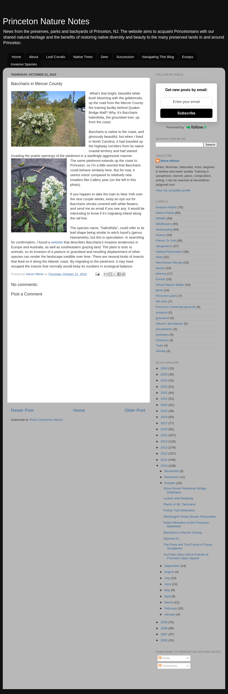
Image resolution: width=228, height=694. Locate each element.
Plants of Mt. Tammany (179, 504)
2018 (164, 417)
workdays (162, 334)
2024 (164, 380)
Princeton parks (166, 296)
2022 (164, 392)
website (57, 242)
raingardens (164, 246)
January (170, 614)
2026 (164, 368)
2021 (164, 398)
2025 (164, 374)
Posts (164, 658)
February (171, 608)
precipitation (164, 329)
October (170, 483)
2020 (164, 405)
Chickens (162, 340)
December (172, 471)
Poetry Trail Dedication (179, 510)
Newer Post (22, 410)
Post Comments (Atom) (46, 419)
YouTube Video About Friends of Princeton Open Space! (186, 556)
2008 (164, 628)
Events (160, 279)
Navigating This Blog (158, 57)
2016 (164, 429)
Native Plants (165, 213)
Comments (167, 665)
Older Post (135, 410)
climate (161, 351)
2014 (164, 441)
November (172, 477)
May (167, 590)
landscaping (164, 229)
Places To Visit (166, 240)
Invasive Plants (166, 207)
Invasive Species (24, 64)
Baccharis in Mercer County (183, 532)
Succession (125, 57)
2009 (164, 622)
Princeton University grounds (176, 307)
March (169, 602)
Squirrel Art (171, 538)
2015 (164, 435)
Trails (159, 345)
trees (159, 257)
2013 (164, 447)
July (167, 578)
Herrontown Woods (169, 262)
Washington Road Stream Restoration (190, 516)
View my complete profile (173, 190)
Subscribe (186, 113)
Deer (104, 57)
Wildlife (161, 218)
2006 (164, 640)
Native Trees (83, 57)
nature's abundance (169, 323)
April (167, 596)
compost (162, 312)
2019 (164, 411)
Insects (161, 235)
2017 (164, 423)
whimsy (161, 273)
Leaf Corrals (55, 57)
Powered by (186, 127)
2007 (164, 634)
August (169, 572)
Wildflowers (164, 224)
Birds (159, 290)
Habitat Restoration (169, 251)
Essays (187, 57)
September (172, 566)
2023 (164, 386)
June (168, 584)
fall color (161, 301)
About (33, 57)
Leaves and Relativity (178, 498)
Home (16, 57)
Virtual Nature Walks (170, 284)
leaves (160, 268)
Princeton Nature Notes (46, 21)
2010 (164, 465)
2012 (164, 453)
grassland (162, 318)
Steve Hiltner (170, 161)
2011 (164, 459)
